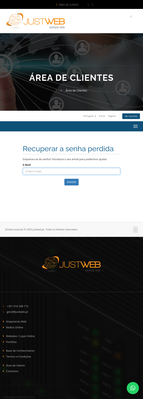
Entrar (102, 115)
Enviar (71, 181)
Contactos (12, 370)
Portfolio (11, 341)
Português (89, 115)
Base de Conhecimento (20, 350)
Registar (112, 115)
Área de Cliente (67, 4)
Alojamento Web (16, 320)
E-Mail (27, 164)
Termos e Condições (18, 356)
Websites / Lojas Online (20, 335)
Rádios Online (14, 326)
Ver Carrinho (131, 115)
